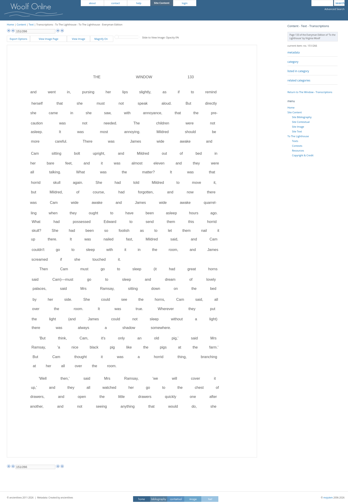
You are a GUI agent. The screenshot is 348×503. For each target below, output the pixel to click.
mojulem (328, 497)
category (292, 62)
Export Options (18, 38)
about (92, 3)
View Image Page (48, 38)
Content (21, 24)
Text (31, 24)
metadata (293, 52)
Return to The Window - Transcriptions (309, 92)
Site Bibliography (302, 117)
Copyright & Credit (302, 155)
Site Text (297, 131)
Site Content (294, 112)
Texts (295, 141)
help (138, 3)
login (185, 3)
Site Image (298, 126)
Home (10, 24)
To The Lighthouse (298, 136)
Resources (298, 150)
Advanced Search (335, 9)
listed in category (298, 71)
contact (115, 3)
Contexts (297, 145)
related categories (298, 80)
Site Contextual (301, 122)
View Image (78, 38)
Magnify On (101, 38)
